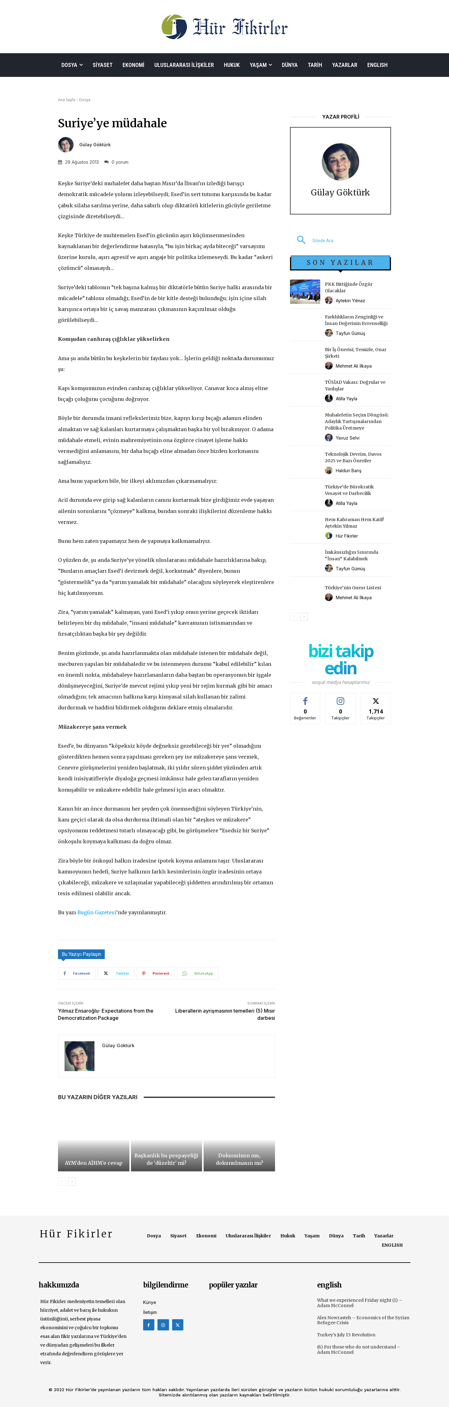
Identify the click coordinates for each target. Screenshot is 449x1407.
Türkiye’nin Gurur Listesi (353, 588)
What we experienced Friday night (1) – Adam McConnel (359, 1302)
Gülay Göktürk (95, 145)
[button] (311, 240)
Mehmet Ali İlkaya (354, 366)
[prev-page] (62, 1182)
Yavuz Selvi (348, 437)
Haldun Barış (348, 470)
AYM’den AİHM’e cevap (94, 1163)
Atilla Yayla (346, 398)
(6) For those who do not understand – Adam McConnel (358, 1349)
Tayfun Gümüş (350, 333)
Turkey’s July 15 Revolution (346, 1335)
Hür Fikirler (347, 536)
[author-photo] (330, 300)
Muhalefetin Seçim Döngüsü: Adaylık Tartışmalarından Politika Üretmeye (357, 421)
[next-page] (72, 1182)
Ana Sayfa (66, 99)
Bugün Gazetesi (96, 912)
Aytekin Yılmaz (350, 300)
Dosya (84, 99)
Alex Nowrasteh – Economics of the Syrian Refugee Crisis (363, 1320)
